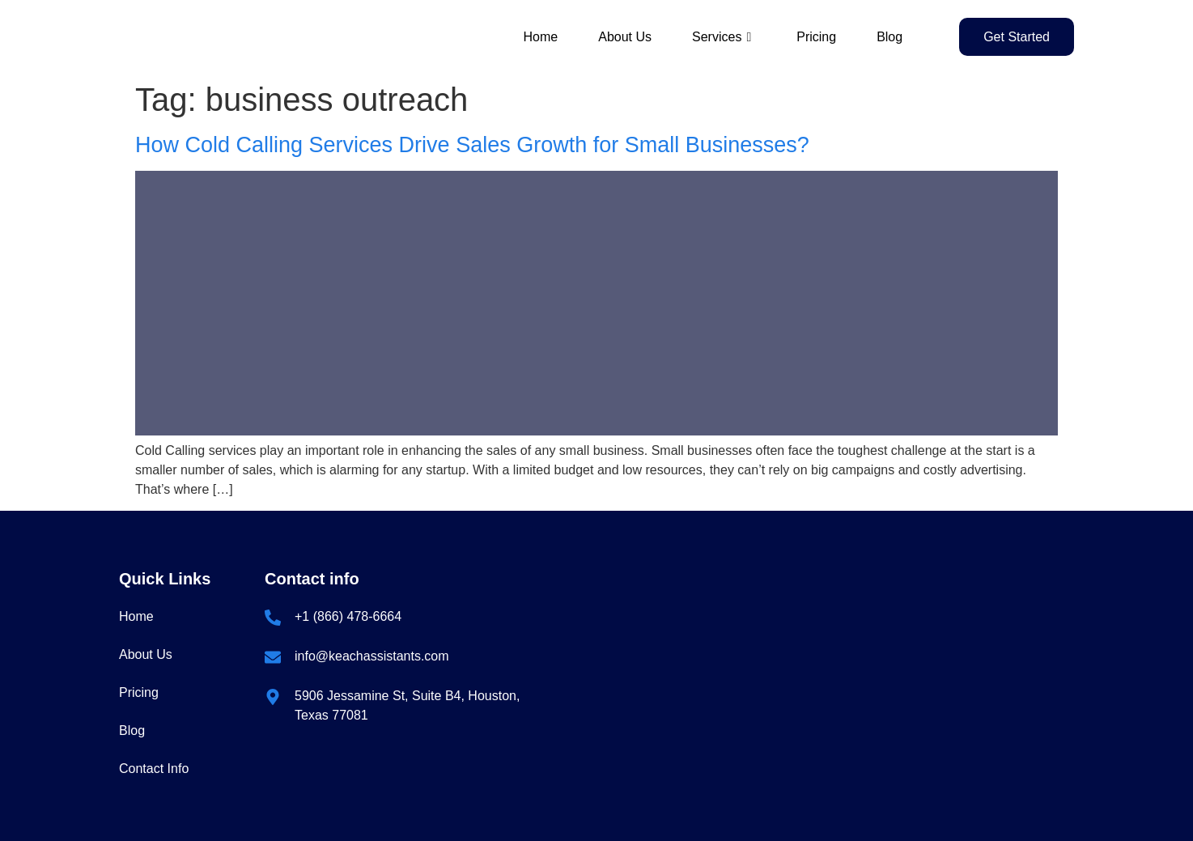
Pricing (816, 37)
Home (541, 37)
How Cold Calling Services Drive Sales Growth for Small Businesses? (472, 145)
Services (721, 37)
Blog (889, 37)
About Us (625, 37)
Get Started (1016, 37)
